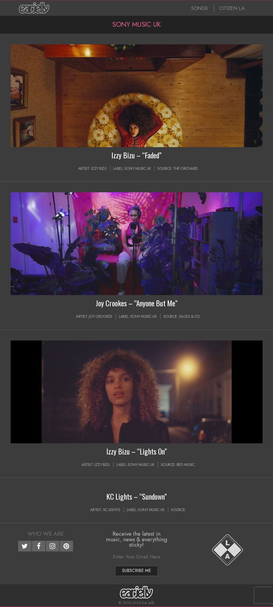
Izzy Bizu (99, 168)
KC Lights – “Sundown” (136, 496)
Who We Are (45, 534)
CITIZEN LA (232, 8)
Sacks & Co (189, 316)
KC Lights (111, 509)
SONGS (199, 8)
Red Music (185, 464)
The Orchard (185, 168)
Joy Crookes (100, 316)
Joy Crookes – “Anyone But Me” (137, 303)
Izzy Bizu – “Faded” (136, 155)
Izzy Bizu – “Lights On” (136, 451)
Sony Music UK (137, 168)
